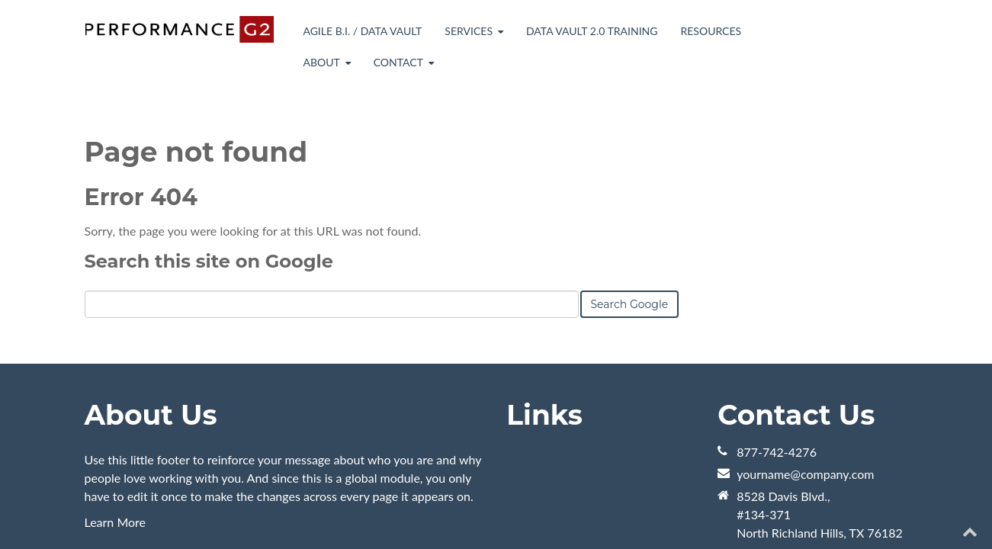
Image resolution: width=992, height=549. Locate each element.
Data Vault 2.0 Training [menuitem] (591, 30)
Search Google (630, 219)
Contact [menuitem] (398, 62)
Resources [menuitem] (710, 30)
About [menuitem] (321, 62)
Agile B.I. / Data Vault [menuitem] (362, 30)
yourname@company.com (805, 388)
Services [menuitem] (469, 30)
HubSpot (255, 509)
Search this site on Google (209, 176)
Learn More (115, 436)
